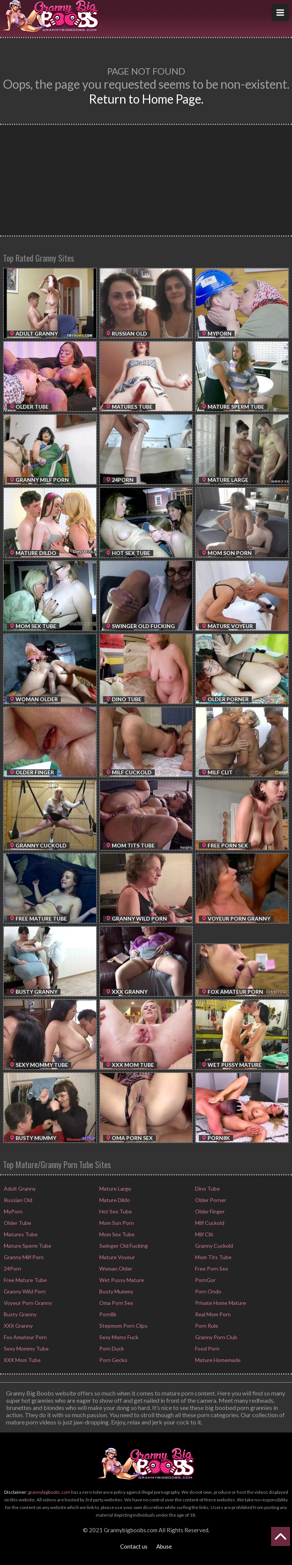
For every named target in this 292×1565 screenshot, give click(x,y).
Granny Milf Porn (23, 1257)
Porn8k (107, 1314)
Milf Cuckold (209, 1223)
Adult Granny (19, 1188)
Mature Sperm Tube (27, 1245)
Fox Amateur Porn (25, 1337)
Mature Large (114, 1188)
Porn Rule (206, 1325)
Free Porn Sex (211, 1268)
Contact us (134, 1546)
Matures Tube (20, 1234)
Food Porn (206, 1348)
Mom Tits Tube (213, 1257)
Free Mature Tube (25, 1280)
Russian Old (17, 1200)
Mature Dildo (114, 1200)
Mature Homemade (217, 1360)
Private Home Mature (220, 1303)
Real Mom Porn (212, 1314)
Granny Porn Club (215, 1337)
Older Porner (210, 1200)
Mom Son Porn (116, 1223)
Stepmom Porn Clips (123, 1325)
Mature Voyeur (116, 1257)
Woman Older (115, 1268)
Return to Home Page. (146, 98)
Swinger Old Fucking (123, 1245)
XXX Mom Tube (22, 1360)
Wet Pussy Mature (121, 1280)
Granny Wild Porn (24, 1291)
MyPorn (12, 1211)
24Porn (12, 1268)
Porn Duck (111, 1348)
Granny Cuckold (213, 1245)
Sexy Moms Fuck (118, 1337)
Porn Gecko (112, 1360)
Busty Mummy (115, 1291)
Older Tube (17, 1223)
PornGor (205, 1280)
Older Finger (209, 1211)
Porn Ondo (207, 1291)
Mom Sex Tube (116, 1234)
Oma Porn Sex (115, 1303)
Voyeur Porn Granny (27, 1303)
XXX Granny (18, 1325)
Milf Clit (203, 1234)
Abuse (164, 1546)
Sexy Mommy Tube (26, 1348)
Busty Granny (19, 1314)
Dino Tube (207, 1188)
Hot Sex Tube (115, 1211)
